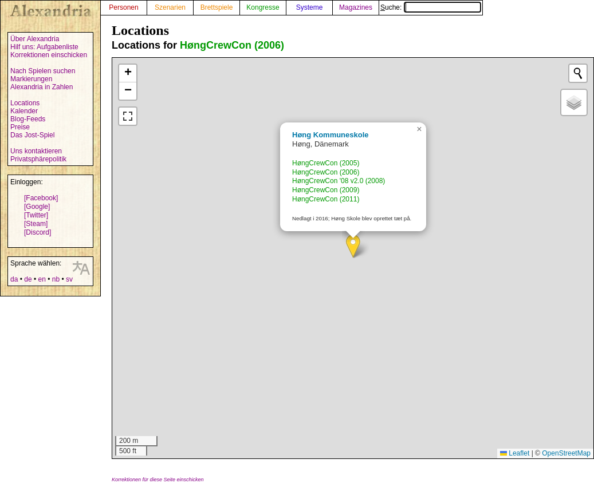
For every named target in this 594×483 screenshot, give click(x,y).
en (41, 279)
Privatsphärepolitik (38, 159)
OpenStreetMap (566, 453)
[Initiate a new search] (578, 73)
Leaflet (514, 453)
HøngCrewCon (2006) (232, 45)
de (28, 279)
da (14, 279)
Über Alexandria (34, 39)
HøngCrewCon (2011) (325, 199)
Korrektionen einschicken (48, 55)
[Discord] (37, 232)
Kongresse (262, 7)
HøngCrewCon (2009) (325, 190)
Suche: (430, 7)
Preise (20, 127)
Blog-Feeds (27, 119)
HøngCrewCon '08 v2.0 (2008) (338, 181)
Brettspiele (216, 7)
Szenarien (170, 7)
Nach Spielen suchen (42, 71)
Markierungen (31, 79)
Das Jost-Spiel (32, 135)
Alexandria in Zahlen (41, 87)
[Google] (37, 207)
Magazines (355, 7)
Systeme (309, 7)
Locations (25, 103)
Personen (123, 7)
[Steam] (36, 224)
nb (56, 279)
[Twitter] (36, 215)
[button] (353, 246)
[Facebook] (41, 198)
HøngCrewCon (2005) (325, 163)
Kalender (24, 111)
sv (69, 279)
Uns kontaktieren (36, 151)
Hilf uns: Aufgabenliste (44, 47)
